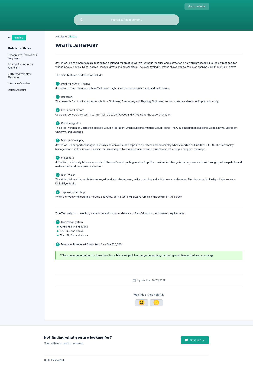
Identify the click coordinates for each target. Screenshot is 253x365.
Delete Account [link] (17, 89)
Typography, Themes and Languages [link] (22, 57)
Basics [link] (73, 36)
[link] (24, 37)
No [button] (156, 302)
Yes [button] (141, 302)
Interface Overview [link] (19, 83)
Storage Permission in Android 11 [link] (20, 66)
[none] (196, 6)
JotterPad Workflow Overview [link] (19, 76)
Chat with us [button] (197, 339)
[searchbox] (126, 19)
